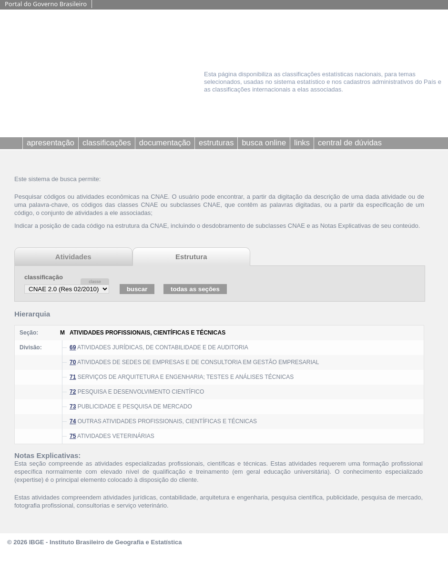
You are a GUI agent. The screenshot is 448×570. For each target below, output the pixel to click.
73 (73, 406)
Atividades (73, 257)
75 (73, 436)
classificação (43, 277)
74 (73, 421)
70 (73, 362)
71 (73, 377)
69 (73, 347)
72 (73, 391)
